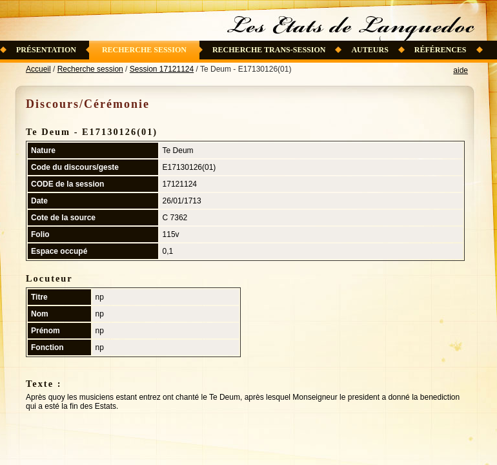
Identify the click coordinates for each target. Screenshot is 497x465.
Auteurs (369, 49)
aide (460, 70)
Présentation (46, 49)
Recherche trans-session (269, 49)
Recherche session (144, 49)
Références (440, 49)
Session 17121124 (162, 69)
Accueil (38, 69)
